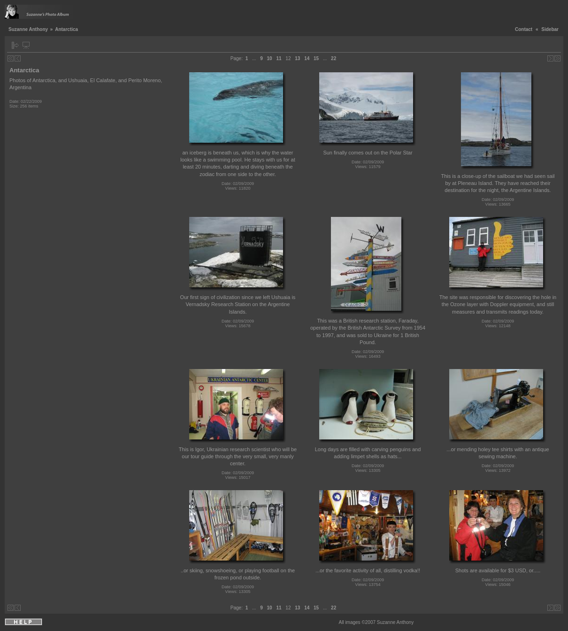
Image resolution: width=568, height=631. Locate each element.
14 (306, 58)
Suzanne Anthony (28, 29)
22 (333, 58)
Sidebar (550, 29)
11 (278, 58)
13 (297, 58)
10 (269, 58)
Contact (523, 29)
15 (316, 58)
